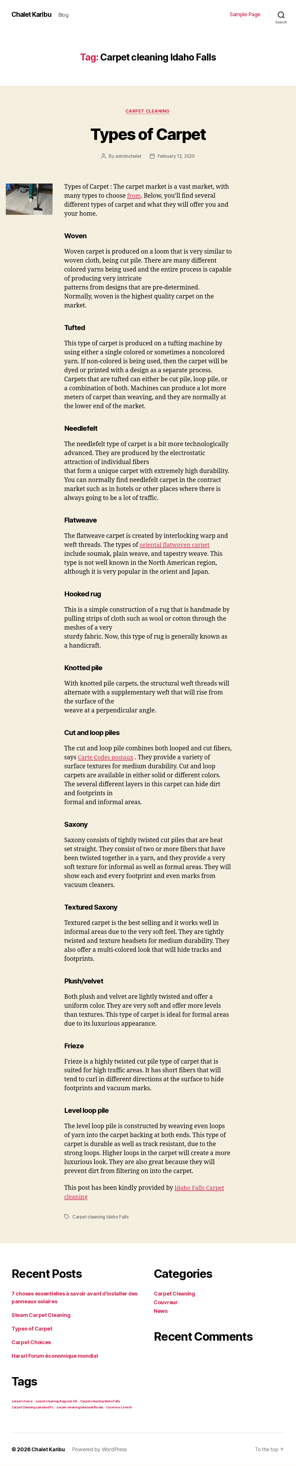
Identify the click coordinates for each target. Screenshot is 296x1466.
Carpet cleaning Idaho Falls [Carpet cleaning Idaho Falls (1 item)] (100, 1401)
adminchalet (127, 157)
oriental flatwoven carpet (176, 545)
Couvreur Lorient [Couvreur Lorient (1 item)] (119, 1408)
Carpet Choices (31, 1342)
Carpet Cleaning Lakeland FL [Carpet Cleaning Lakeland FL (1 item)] (33, 1408)
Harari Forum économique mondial (55, 1356)
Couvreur (166, 1303)
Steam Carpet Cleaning (41, 1315)
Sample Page (245, 14)
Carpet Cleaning (147, 111)
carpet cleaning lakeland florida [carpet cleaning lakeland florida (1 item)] (79, 1408)
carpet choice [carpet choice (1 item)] (22, 1401)
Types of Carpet (148, 133)
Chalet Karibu (33, 14)
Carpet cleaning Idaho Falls (101, 1217)
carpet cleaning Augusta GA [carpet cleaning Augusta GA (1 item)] (56, 1401)
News (161, 1311)
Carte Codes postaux (107, 758)
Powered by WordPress (100, 1450)
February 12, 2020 (176, 157)
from (134, 196)
